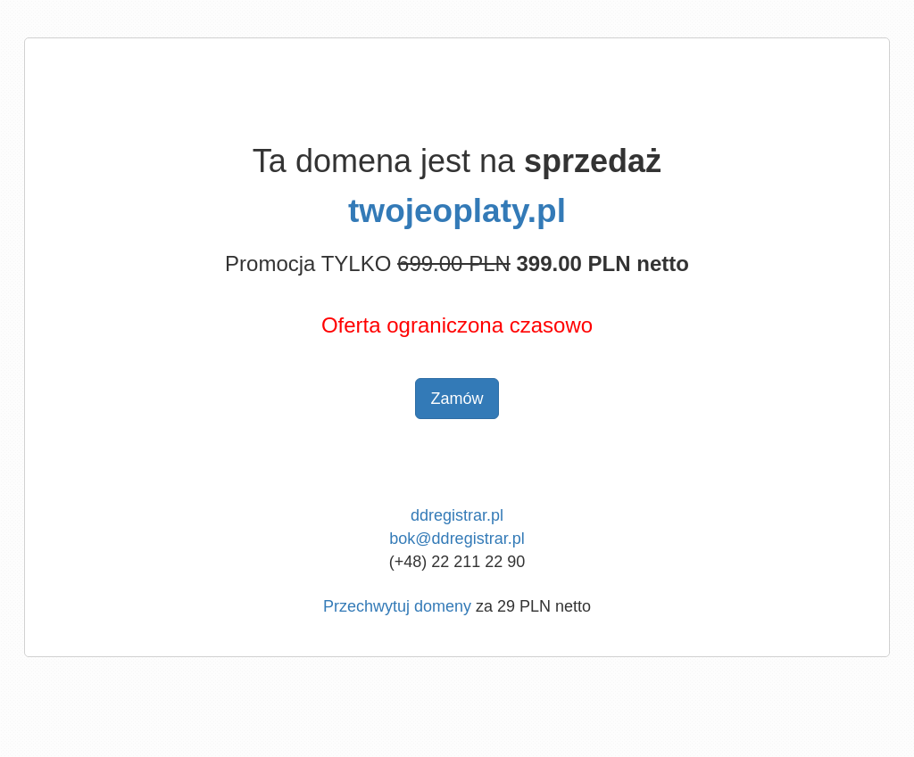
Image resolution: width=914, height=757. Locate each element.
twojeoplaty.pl (457, 211)
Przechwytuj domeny (397, 606)
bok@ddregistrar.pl (456, 538)
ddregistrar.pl (457, 515)
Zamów (456, 398)
